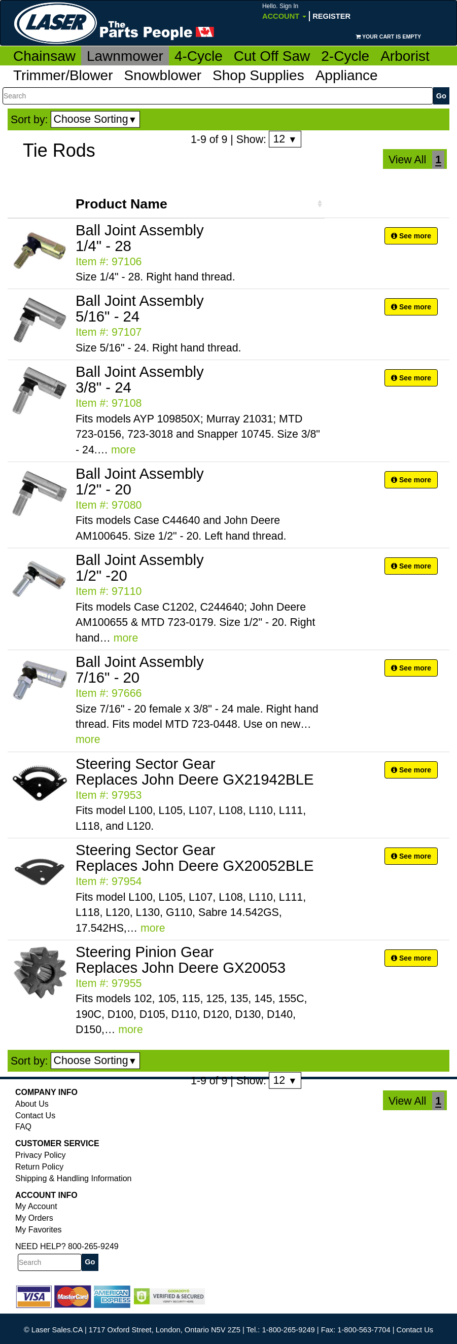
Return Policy (39, 1166)
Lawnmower (125, 56)
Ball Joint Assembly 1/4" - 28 (140, 238)
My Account (36, 1206)
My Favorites (38, 1229)
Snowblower (163, 75)
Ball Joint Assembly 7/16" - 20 (140, 669)
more (123, 450)
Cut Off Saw (272, 56)
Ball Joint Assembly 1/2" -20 (140, 567)
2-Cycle (345, 56)
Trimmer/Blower (63, 75)
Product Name (121, 203)
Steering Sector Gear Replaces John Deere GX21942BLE (195, 771)
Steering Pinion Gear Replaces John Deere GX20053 (181, 959)
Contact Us (35, 1115)
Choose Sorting (95, 119)
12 (285, 139)
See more (411, 236)
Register (331, 16)
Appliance (346, 75)
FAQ (23, 1126)
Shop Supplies (258, 75)
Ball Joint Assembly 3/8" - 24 (140, 379)
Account (284, 11)
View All (407, 160)
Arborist (404, 56)
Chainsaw (44, 56)
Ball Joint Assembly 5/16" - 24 (140, 308)
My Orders (34, 1218)
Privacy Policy (40, 1155)
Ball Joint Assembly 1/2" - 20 (140, 481)
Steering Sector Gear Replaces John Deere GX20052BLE (195, 857)
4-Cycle (198, 56)
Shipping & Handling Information (73, 1178)
